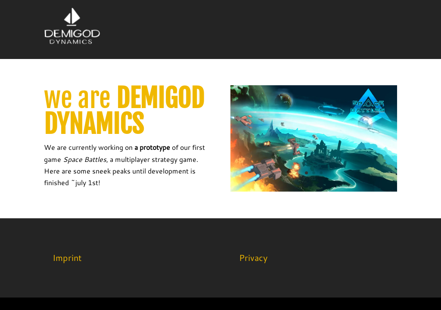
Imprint (67, 257)
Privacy (253, 257)
